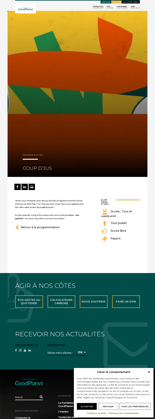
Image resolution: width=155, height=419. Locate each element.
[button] (148, 372)
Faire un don (106, 2)
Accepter (87, 406)
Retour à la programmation (37, 227)
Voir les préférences (135, 406)
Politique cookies (97, 413)
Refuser (108, 406)
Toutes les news (68, 417)
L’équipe (63, 411)
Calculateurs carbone (131, 2)
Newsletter (116, 2)
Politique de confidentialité (123, 413)
